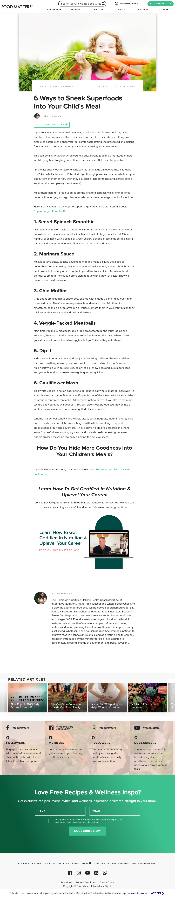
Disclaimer (66, 882)
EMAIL (96, 811)
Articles (63, 863)
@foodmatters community (64, 728)
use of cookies (139, 893)
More (162, 9)
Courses (53, 9)
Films (121, 9)
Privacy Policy (107, 882)
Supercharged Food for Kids (51, 211)
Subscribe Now (87, 831)
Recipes (75, 9)
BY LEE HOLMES (61, 593)
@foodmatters (20, 728)
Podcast (99, 9)
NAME (41, 811)
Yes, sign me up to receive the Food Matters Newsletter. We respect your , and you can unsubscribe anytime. (88, 820)
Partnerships (120, 863)
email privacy (60, 822)
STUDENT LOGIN (126, 3)
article (45, 86)
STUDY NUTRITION (160, 3)
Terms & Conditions (86, 882)
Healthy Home (63, 86)
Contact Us (102, 863)
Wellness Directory (144, 863)
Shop (143, 9)
